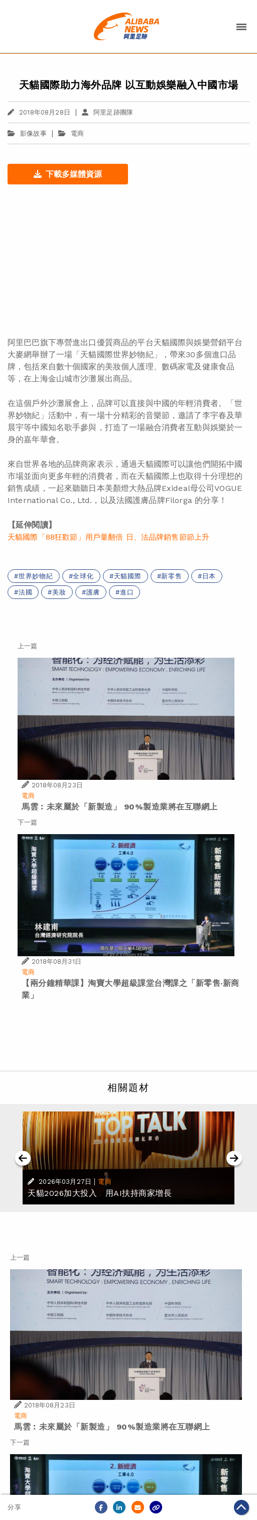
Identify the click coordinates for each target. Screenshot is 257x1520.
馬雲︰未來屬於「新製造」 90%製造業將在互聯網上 (120, 807)
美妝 (59, 592)
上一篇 (27, 646)
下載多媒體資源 (68, 174)
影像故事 (27, 133)
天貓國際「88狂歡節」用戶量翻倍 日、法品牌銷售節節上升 (108, 537)
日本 (209, 576)
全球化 (83, 576)
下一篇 (27, 822)
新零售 (171, 576)
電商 (77, 133)
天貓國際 (128, 576)
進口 (127, 592)
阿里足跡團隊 (107, 112)
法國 (26, 592)
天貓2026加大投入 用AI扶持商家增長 (100, 1193)
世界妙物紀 (36, 576)
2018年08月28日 (39, 112)
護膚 (93, 592)
